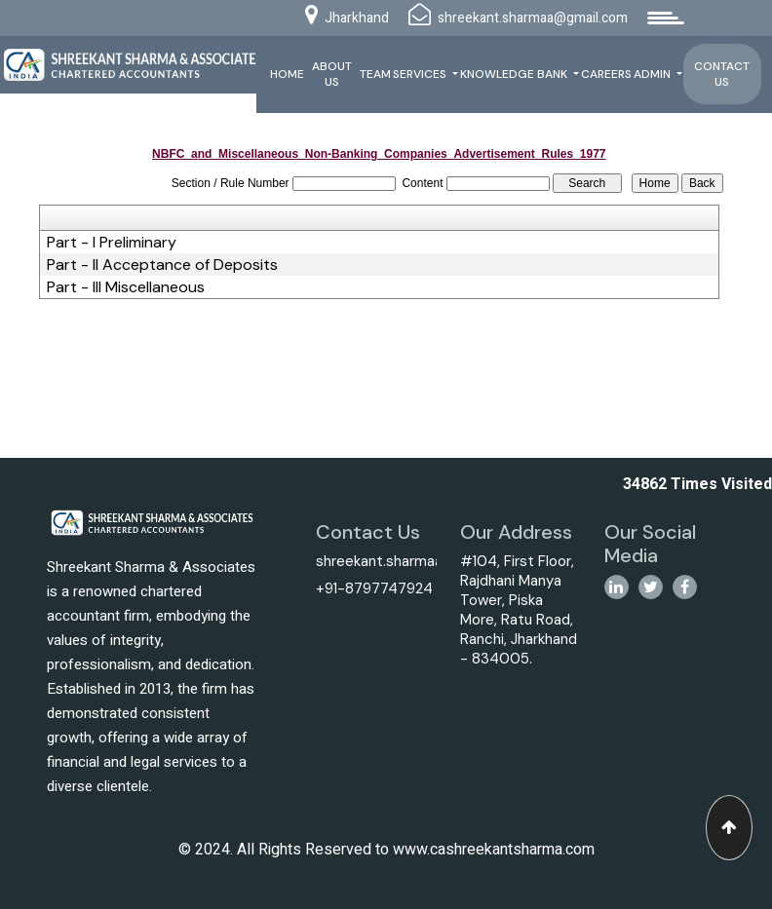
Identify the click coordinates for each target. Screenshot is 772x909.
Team (375, 74)
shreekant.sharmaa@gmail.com (420, 561)
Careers (606, 74)
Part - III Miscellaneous (126, 287)
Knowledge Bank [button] (515, 74)
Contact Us (722, 74)
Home (287, 74)
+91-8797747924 (374, 588)
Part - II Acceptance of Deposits (162, 265)
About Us (332, 74)
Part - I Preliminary (111, 242)
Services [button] (421, 74)
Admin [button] (654, 74)
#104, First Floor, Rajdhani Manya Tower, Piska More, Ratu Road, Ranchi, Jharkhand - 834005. (518, 609)
